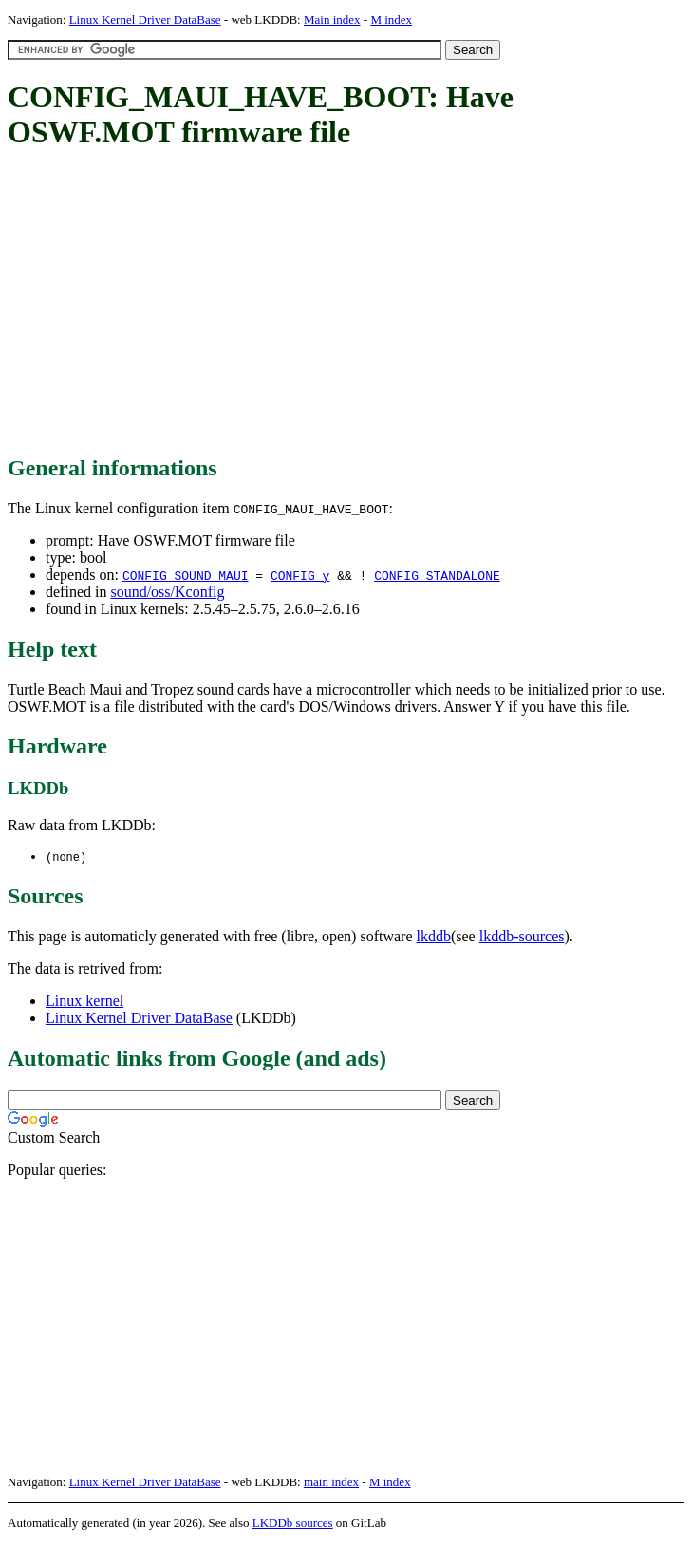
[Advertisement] (350, 304)
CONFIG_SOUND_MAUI (185, 575)
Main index (332, 19)
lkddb (434, 937)
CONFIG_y (300, 575)
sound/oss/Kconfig (167, 592)
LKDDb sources (292, 1523)
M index (391, 19)
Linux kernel (84, 1002)
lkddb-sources (522, 937)
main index (331, 1483)
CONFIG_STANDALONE (437, 575)
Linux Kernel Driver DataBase (145, 19)
